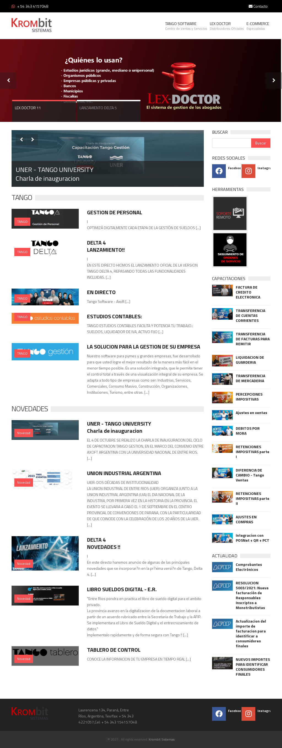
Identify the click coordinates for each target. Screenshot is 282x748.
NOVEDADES (30, 408)
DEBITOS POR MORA (248, 431)
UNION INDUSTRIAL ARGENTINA (124, 473)
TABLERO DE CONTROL (113, 649)
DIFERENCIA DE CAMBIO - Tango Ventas (250, 475)
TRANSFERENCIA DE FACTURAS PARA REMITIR (253, 338)
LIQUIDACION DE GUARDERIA (250, 360)
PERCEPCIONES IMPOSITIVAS (249, 397)
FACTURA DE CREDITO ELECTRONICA (248, 292)
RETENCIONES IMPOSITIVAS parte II (252, 498)
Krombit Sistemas (162, 739)
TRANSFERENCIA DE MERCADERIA (250, 378)
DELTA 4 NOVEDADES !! (103, 543)
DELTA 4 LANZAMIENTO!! (106, 246)
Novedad (23, 432)
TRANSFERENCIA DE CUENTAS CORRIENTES (250, 315)
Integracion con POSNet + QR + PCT (252, 538)
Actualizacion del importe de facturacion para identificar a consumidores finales (251, 633)
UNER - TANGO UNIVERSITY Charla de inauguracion (54, 174)
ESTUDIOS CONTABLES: (114, 316)
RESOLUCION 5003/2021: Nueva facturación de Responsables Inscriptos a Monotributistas (252, 595)
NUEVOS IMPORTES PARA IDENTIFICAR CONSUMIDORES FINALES (253, 667)
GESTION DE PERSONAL (114, 212)
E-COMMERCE (257, 26)
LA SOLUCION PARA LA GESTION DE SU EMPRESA (143, 346)
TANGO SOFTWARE (186, 26)
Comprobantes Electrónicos (249, 567)
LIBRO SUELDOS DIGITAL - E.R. (122, 589)
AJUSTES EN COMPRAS (246, 519)
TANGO (22, 197)
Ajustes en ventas (251, 412)
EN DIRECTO (101, 292)
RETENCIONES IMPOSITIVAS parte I (252, 451)
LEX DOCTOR (227, 26)
